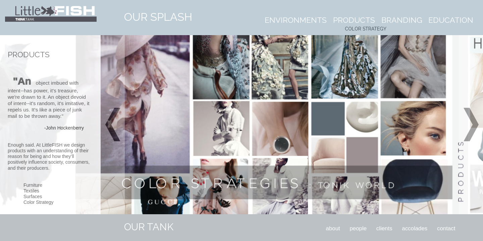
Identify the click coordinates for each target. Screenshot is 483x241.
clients (384, 228)
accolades (414, 228)
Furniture (32, 185)
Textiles (31, 190)
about (333, 228)
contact (446, 228)
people (358, 228)
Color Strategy (38, 202)
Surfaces (32, 196)
